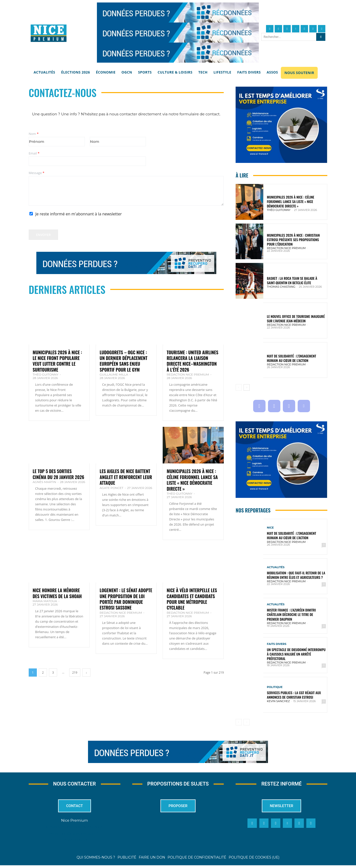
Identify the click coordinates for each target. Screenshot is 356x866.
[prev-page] (239, 387)
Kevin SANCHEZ (278, 701)
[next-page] (86, 672)
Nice (270, 527)
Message (36, 173)
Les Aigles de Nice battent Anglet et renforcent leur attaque (126, 477)
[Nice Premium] (49, 33)
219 (74, 672)
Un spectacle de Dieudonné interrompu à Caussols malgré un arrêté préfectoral (296, 654)
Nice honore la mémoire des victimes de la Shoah (57, 593)
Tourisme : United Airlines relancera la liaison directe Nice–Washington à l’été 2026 (192, 361)
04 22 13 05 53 (74, 840)
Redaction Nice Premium (188, 374)
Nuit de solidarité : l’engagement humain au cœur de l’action (291, 358)
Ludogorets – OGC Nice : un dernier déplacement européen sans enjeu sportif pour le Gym (123, 361)
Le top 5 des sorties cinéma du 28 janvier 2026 (58, 474)
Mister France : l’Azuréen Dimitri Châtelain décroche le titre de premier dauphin (291, 614)
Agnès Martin (44, 482)
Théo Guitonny (45, 374)
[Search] (320, 37)
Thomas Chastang (281, 286)
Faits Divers (277, 644)
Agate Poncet (111, 488)
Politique (275, 687)
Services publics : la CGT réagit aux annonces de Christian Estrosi (294, 695)
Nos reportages (253, 510)
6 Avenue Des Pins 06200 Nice (74, 827)
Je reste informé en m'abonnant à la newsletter (78, 214)
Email (34, 153)
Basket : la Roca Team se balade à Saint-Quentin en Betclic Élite (292, 280)
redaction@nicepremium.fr (74, 834)
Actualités (276, 567)
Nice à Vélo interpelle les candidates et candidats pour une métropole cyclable (192, 599)
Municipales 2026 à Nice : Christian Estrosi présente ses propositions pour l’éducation (293, 239)
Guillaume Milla (114, 374)
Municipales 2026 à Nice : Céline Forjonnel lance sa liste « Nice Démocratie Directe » (192, 480)
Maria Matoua (45, 601)
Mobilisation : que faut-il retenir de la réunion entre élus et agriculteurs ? (296, 575)
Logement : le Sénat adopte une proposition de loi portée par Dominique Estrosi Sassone (126, 599)
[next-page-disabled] (247, 722)
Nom (34, 134)
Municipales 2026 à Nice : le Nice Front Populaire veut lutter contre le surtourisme (57, 361)
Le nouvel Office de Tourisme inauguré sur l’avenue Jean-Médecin (296, 318)
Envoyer (43, 234)
